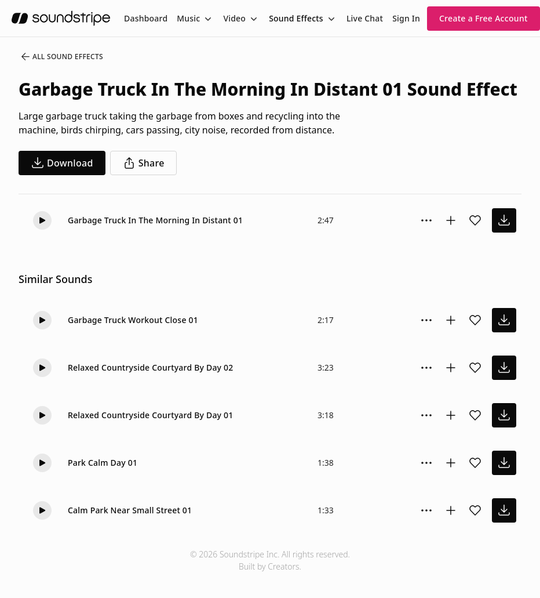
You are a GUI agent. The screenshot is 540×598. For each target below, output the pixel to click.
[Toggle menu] (207, 18)
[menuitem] (145, 18)
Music (188, 18)
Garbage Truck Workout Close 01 (133, 319)
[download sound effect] (504, 220)
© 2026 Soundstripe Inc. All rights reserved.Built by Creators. (270, 560)
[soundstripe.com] (61, 18)
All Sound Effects (61, 57)
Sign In (406, 18)
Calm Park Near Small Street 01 (130, 510)
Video (234, 18)
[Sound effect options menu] (426, 220)
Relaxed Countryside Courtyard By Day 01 (150, 415)
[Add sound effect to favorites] (475, 220)
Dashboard (145, 18)
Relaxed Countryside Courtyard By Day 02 (150, 367)
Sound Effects (296, 18)
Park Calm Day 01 (102, 462)
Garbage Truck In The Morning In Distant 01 (155, 220)
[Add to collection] (451, 220)
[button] (42, 220)
